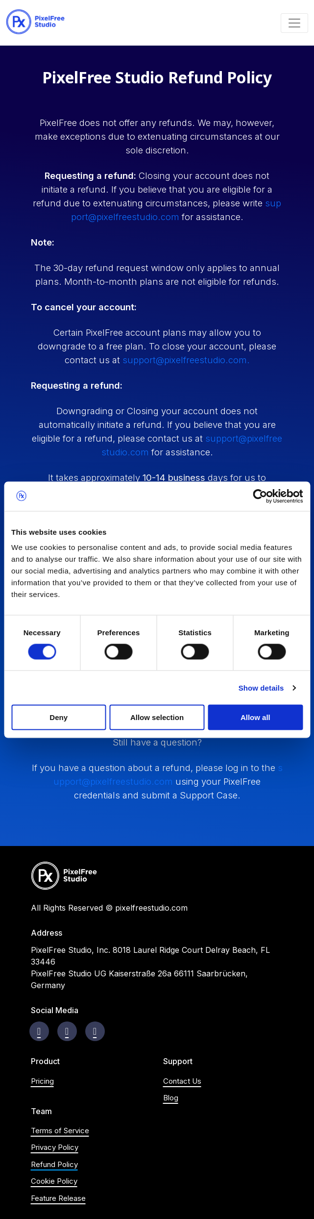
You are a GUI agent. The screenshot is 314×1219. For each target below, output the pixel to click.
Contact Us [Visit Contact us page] (182, 1081)
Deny (58, 717)
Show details (261, 687)
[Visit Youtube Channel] (95, 1031)
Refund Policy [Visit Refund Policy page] (54, 1164)
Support (178, 1061)
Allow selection (157, 717)
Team (41, 1111)
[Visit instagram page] (67, 1031)
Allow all (255, 717)
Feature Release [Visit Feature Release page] (58, 1198)
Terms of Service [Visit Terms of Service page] (60, 1130)
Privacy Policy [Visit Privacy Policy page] (54, 1147)
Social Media (54, 1010)
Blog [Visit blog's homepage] (170, 1097)
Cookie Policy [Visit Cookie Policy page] (54, 1181)
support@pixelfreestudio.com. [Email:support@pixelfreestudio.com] (186, 359)
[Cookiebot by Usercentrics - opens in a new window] (260, 496)
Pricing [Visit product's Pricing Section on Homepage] (42, 1081)
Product (45, 1061)
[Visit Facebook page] (39, 1031)
